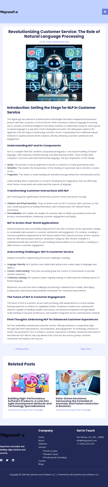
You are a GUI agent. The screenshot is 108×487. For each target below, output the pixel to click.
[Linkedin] (13, 460)
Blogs (41, 464)
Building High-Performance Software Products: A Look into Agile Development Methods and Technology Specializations (30, 402)
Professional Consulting (54, 457)
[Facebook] (1, 460)
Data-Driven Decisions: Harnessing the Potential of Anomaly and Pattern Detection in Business (77, 402)
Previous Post (21, 348)
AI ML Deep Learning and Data (54, 41)
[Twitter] (7, 460)
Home (41, 437)
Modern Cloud (49, 454)
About (41, 440)
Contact (42, 460)
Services (42, 447)
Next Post (87, 348)
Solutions (42, 443)
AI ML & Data (49, 450)
